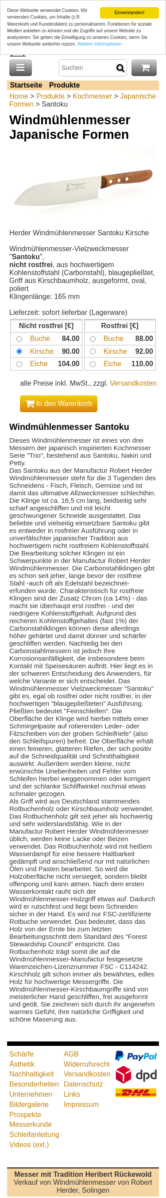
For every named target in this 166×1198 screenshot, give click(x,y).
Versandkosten (133, 383)
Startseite (26, 85)
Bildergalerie (29, 1104)
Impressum (81, 1104)
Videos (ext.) (29, 1144)
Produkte (64, 85)
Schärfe (21, 1054)
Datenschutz (83, 1084)
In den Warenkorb (58, 403)
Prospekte (25, 1114)
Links (72, 1094)
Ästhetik (22, 1064)
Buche (40, 338)
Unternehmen (30, 1094)
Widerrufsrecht (87, 1064)
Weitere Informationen (99, 44)
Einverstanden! (129, 12)
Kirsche (42, 351)
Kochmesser (92, 96)
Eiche (39, 363)
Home (18, 96)
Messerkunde (30, 1124)
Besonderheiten (34, 1084)
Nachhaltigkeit (31, 1074)
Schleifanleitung (34, 1134)
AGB (71, 1054)
